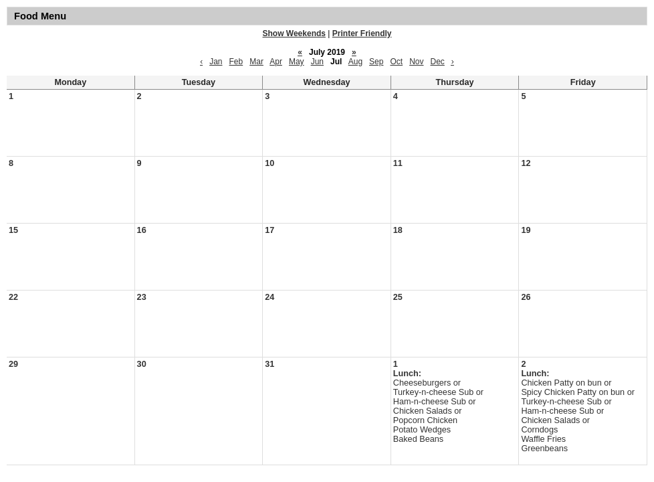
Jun (317, 61)
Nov (416, 61)
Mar (256, 61)
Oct (396, 61)
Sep (376, 61)
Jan (215, 61)
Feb (236, 61)
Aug (355, 61)
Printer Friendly (362, 33)
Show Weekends (294, 33)
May (296, 61)
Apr (275, 61)
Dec (438, 61)
